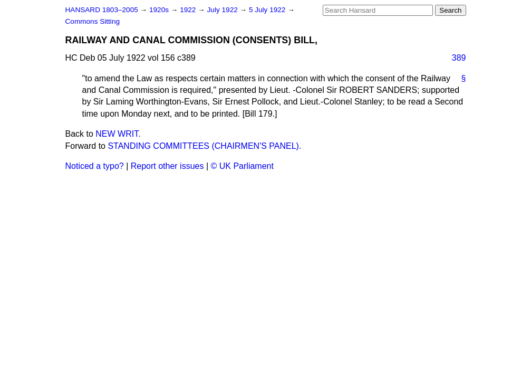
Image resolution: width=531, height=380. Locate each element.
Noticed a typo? (94, 166)
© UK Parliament (242, 166)
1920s (160, 10)
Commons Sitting (92, 21)
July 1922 (223, 10)
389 (459, 57)
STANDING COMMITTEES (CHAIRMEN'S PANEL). (204, 145)
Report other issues (167, 166)
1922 (189, 10)
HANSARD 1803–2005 (101, 10)
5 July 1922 (268, 10)
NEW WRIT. (117, 133)
